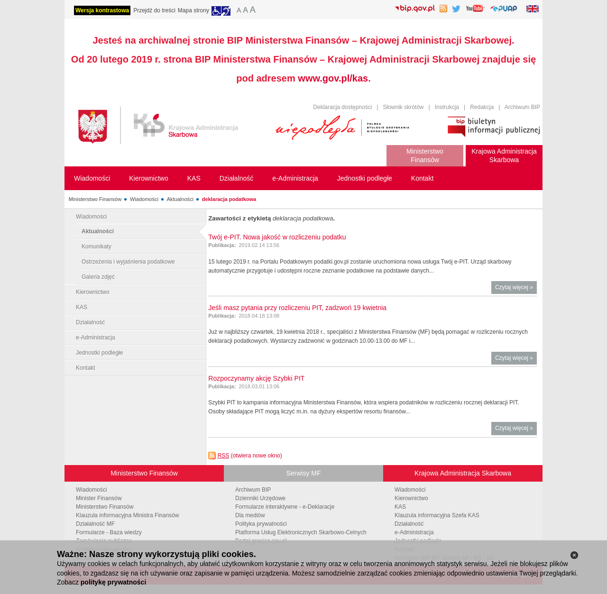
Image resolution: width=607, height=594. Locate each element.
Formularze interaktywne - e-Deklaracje (284, 506)
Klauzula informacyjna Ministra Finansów (127, 515)
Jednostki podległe (99, 352)
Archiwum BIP (522, 107)
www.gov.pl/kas (333, 78)
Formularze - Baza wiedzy (109, 532)
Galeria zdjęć (98, 277)
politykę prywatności (113, 582)
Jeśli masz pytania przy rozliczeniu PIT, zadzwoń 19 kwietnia (297, 307)
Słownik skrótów (403, 107)
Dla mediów (250, 515)
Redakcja (482, 107)
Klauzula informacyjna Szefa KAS (437, 515)
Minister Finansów (99, 498)
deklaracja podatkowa (229, 199)
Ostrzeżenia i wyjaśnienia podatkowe (128, 261)
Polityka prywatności (261, 524)
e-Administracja (95, 337)
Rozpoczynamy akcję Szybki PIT (256, 378)
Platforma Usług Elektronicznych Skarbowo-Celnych (301, 532)
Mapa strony (193, 10)
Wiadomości (144, 199)
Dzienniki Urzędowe (260, 498)
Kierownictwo (93, 292)
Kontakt (85, 368)
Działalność (90, 322)
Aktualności (180, 199)
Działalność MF (95, 524)
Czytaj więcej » (516, 288)
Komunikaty (96, 246)
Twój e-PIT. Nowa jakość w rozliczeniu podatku (277, 237)
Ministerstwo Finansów (95, 199)
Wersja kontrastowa (102, 10)
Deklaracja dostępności (342, 107)
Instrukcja (447, 107)
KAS (81, 307)
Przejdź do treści (154, 10)
